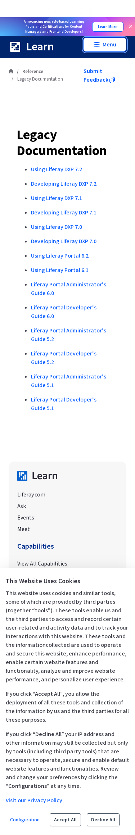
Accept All (65, 819)
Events (25, 518)
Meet (23, 529)
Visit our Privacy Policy (34, 800)
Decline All (103, 819)
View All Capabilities (42, 564)
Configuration (25, 819)
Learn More (107, 27)
